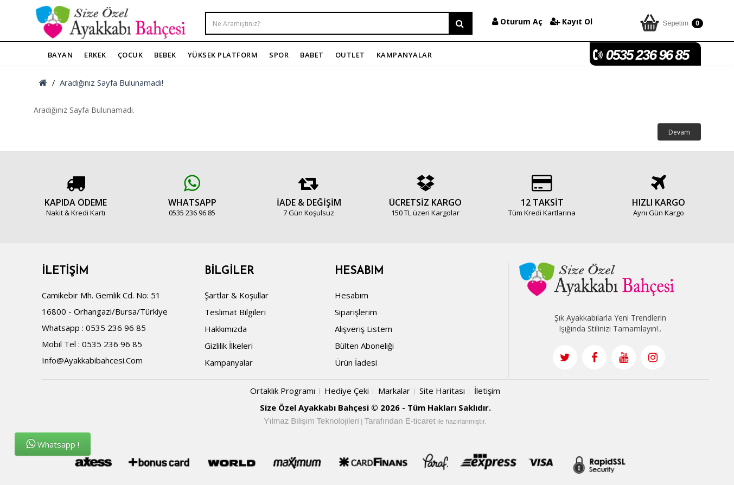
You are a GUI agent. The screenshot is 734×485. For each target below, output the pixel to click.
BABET (312, 55)
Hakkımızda (226, 328)
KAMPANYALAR (404, 55)
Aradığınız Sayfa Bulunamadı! (111, 82)
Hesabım (351, 295)
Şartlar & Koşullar (237, 295)
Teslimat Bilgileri (235, 312)
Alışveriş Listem (363, 328)
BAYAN (60, 55)
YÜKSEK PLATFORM (223, 55)
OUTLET (350, 55)
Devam (679, 132)
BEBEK (165, 55)
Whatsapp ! (52, 444)
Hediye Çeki (346, 390)
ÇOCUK (130, 55)
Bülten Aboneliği (364, 345)
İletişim (487, 390)
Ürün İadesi (356, 362)
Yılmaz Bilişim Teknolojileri (311, 420)
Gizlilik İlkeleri (229, 345)
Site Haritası (442, 390)
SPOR (279, 55)
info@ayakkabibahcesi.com (92, 360)
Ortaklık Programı (282, 390)
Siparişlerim (356, 312)
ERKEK (95, 55)
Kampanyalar (229, 362)
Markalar (394, 390)
